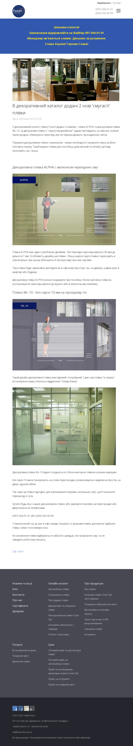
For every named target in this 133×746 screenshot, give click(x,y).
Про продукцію (93, 583)
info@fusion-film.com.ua (22, 732)
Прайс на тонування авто (61, 684)
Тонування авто (20, 655)
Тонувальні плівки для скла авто (100, 604)
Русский (117, 2)
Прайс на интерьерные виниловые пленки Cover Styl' (63, 671)
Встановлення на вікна (24, 650)
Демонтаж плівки (21, 661)
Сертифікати (20, 605)
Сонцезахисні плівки (58, 594)
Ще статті (17, 551)
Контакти (18, 594)
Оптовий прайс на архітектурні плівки (64, 652)
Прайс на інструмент (59, 678)
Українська (103, 2)
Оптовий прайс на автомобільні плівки (58, 661)
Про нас (17, 600)
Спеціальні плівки (93, 628)
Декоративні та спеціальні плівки (62, 607)
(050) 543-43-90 (104, 13)
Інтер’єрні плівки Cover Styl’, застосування (98, 596)
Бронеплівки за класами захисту (96, 611)
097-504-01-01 (94, 33)
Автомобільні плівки (58, 589)
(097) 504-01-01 (104, 9)
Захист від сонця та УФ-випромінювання (96, 621)
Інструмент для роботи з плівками (61, 626)
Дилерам (18, 611)
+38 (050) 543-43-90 (39, 726)
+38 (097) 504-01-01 (21, 726)
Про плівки (89, 589)
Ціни (51, 644)
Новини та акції (22, 583)
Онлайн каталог (58, 583)
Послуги (17, 644)
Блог (15, 589)
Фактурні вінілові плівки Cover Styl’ (63, 617)
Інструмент (90, 634)
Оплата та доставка (58, 634)
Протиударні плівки (58, 600)
